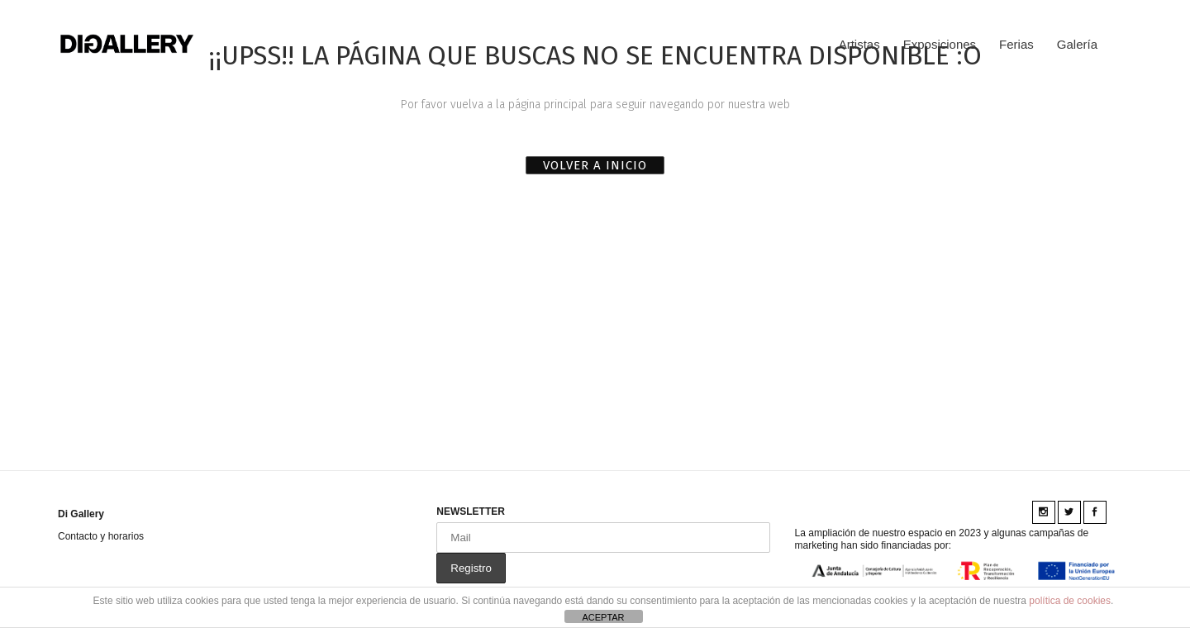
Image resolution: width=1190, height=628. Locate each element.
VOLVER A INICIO (595, 165)
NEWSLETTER (470, 511)
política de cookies (1070, 601)
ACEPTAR (603, 617)
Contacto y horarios (101, 536)
